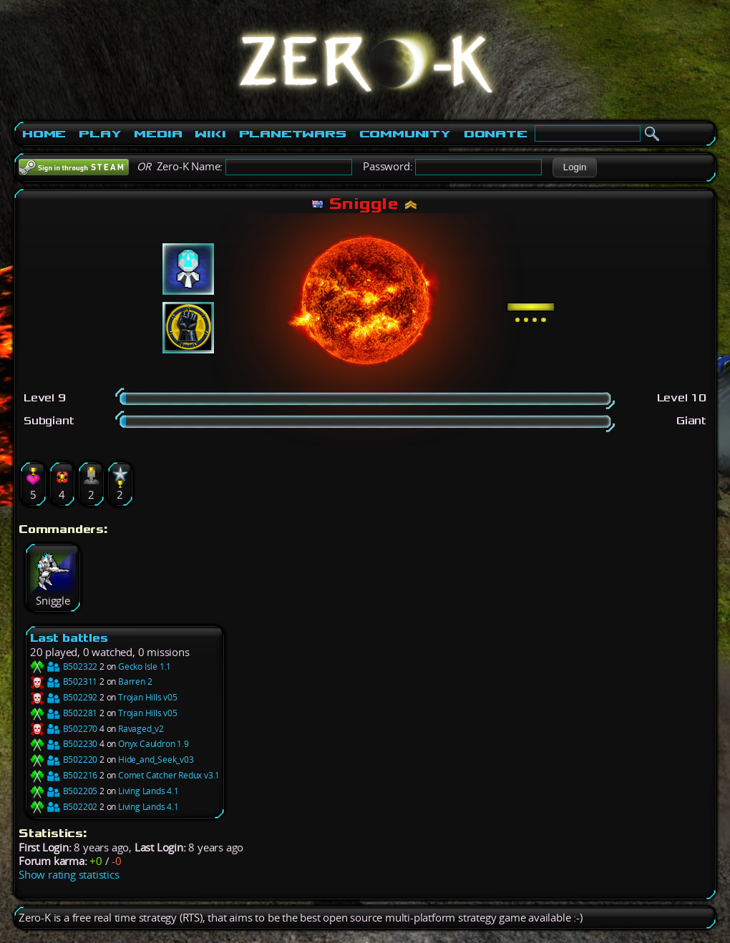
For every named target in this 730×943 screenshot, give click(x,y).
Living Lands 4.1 (148, 791)
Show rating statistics (69, 874)
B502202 (63, 807)
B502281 (63, 713)
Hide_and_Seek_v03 (156, 759)
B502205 (63, 791)
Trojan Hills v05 (147, 697)
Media (158, 134)
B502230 (63, 744)
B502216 (63, 775)
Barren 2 (135, 681)
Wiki (210, 134)
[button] (574, 167)
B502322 (63, 666)
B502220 (63, 759)
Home (44, 134)
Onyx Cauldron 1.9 (153, 744)
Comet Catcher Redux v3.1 (169, 775)
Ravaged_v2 (141, 729)
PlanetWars (292, 134)
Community (405, 134)
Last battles (69, 637)
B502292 (63, 697)
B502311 (63, 681)
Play (100, 134)
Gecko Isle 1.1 (144, 666)
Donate (495, 134)
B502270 (63, 729)
